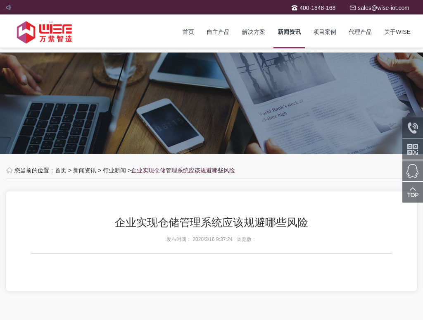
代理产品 (360, 32)
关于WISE (397, 32)
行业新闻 (114, 170)
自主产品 (218, 32)
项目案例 (324, 32)
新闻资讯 (289, 32)
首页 (188, 32)
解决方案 (253, 32)
